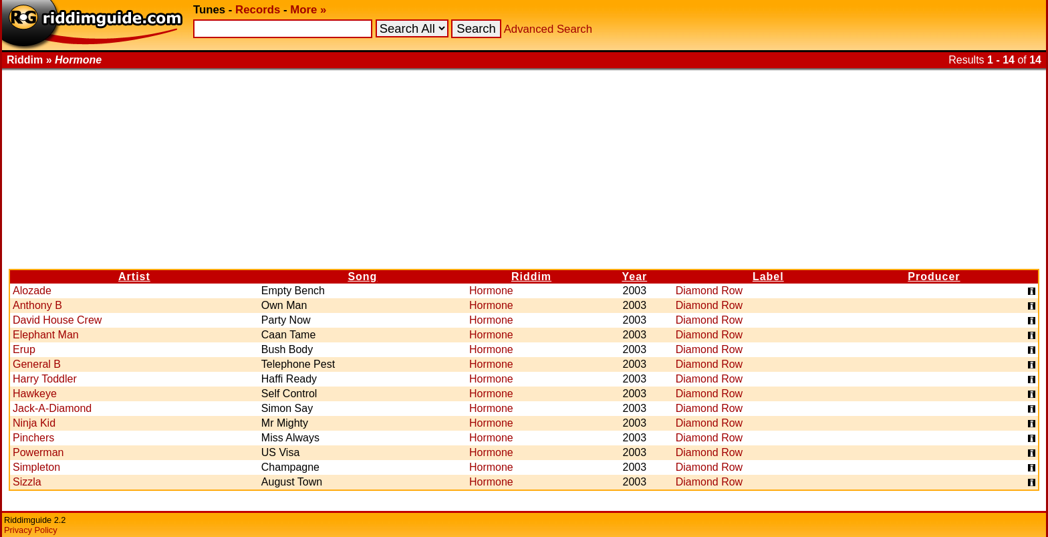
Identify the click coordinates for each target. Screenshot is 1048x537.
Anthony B (37, 305)
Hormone (491, 290)
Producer (934, 276)
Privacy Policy (30, 530)
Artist (134, 276)
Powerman (38, 452)
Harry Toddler (45, 379)
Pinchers (33, 437)
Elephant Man (46, 334)
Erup (24, 349)
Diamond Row (709, 290)
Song (362, 276)
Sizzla (27, 482)
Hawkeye (35, 393)
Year (634, 276)
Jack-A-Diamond (52, 408)
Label (768, 276)
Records (257, 9)
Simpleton (36, 467)
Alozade (32, 290)
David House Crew (57, 320)
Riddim (531, 276)
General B (37, 364)
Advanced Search (548, 29)
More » (308, 9)
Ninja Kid (34, 423)
